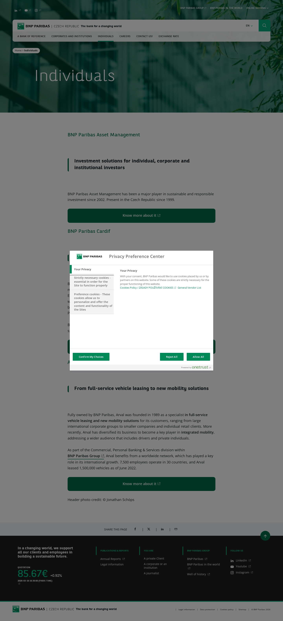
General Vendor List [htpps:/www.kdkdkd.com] (189, 287)
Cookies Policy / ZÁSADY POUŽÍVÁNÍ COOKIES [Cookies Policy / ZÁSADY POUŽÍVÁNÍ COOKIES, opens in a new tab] (146, 287)
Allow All (198, 357)
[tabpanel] (165, 280)
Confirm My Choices (91, 357)
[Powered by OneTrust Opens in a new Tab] (196, 368)
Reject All (171, 357)
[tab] (92, 269)
